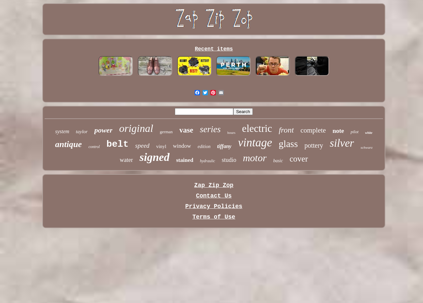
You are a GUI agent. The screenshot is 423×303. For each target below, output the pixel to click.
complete (313, 130)
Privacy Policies (214, 206)
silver (342, 143)
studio (229, 160)
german (166, 131)
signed (154, 157)
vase (186, 130)
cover (298, 158)
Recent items (214, 49)
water (126, 160)
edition (204, 146)
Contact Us (214, 196)
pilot (355, 131)
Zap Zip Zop (214, 185)
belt (117, 144)
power (103, 130)
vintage (255, 142)
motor (255, 157)
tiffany (224, 146)
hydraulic (207, 161)
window (182, 146)
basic (278, 160)
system (62, 131)
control (94, 146)
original (136, 128)
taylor (82, 131)
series (210, 129)
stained (184, 160)
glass (288, 143)
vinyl (161, 146)
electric (257, 128)
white (368, 133)
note (338, 130)
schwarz (366, 147)
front (286, 130)
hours (231, 133)
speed (142, 145)
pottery (313, 145)
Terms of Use (213, 217)
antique (68, 144)
